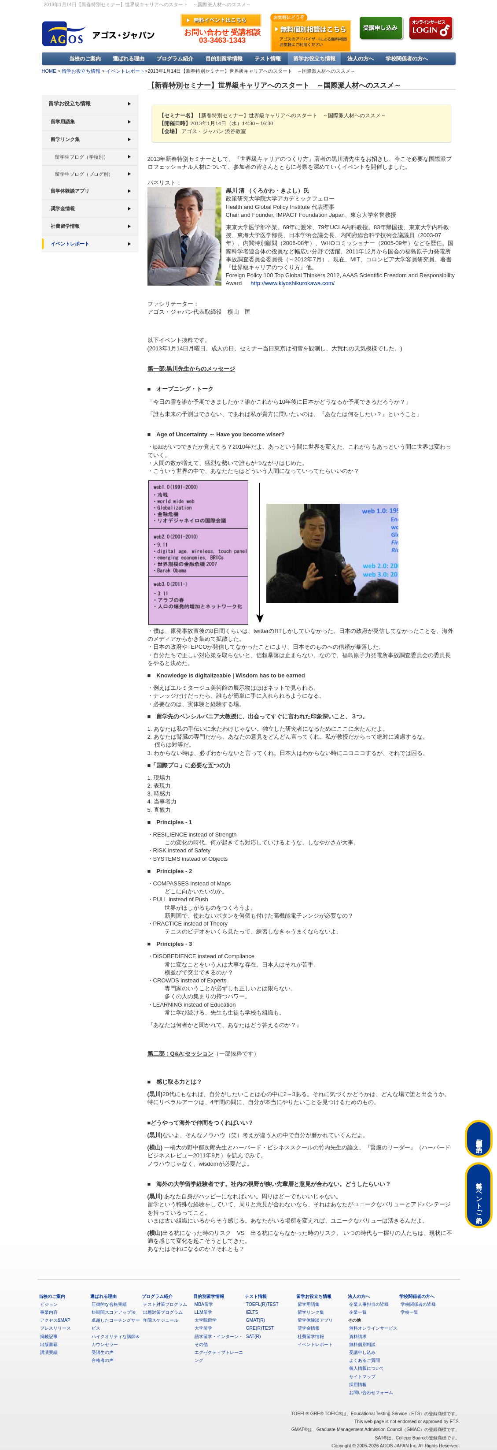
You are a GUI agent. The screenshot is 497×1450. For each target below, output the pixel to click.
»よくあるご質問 (392, 5)
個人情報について (366, 1368)
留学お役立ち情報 (314, 59)
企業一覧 (358, 1312)
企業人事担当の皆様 (369, 1304)
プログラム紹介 (174, 59)
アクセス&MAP (55, 1320)
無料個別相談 (362, 1344)
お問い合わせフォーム (371, 1392)
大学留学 (203, 1328)
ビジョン (49, 1304)
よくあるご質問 (364, 1360)
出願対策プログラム (163, 1312)
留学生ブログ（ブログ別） (84, 174)
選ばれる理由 (128, 59)
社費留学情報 (65, 226)
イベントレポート (125, 71)
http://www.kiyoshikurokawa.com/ (292, 283)
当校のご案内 (85, 59)
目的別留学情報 (224, 59)
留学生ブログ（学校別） (81, 157)
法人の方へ (360, 59)
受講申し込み (362, 1352)
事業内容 (49, 1312)
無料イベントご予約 (478, 1195)
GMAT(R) (255, 1320)
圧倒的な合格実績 (109, 1304)
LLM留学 (203, 1312)
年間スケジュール (160, 1320)
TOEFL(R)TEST (262, 1304)
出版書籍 (49, 1344)
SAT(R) (253, 1336)
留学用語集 (63, 121)
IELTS (252, 1312)
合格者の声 (103, 1360)
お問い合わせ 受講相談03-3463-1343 (222, 37)
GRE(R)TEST (260, 1328)
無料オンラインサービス (373, 1328)
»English (359, 5)
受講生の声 (103, 1352)
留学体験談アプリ (70, 190)
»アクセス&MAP (433, 5)
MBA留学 (204, 1304)
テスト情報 (267, 59)
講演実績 (49, 1352)
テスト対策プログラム (165, 1304)
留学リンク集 (65, 139)
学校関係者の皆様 (418, 1304)
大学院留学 (206, 1320)
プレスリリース (55, 1328)
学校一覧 (409, 1312)
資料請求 (358, 1336)
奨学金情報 (63, 208)
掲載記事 (49, 1336)
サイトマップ (362, 1376)
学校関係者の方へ (407, 59)
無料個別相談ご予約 (478, 1138)
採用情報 (358, 1384)
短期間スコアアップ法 (114, 1312)
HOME (49, 71)
